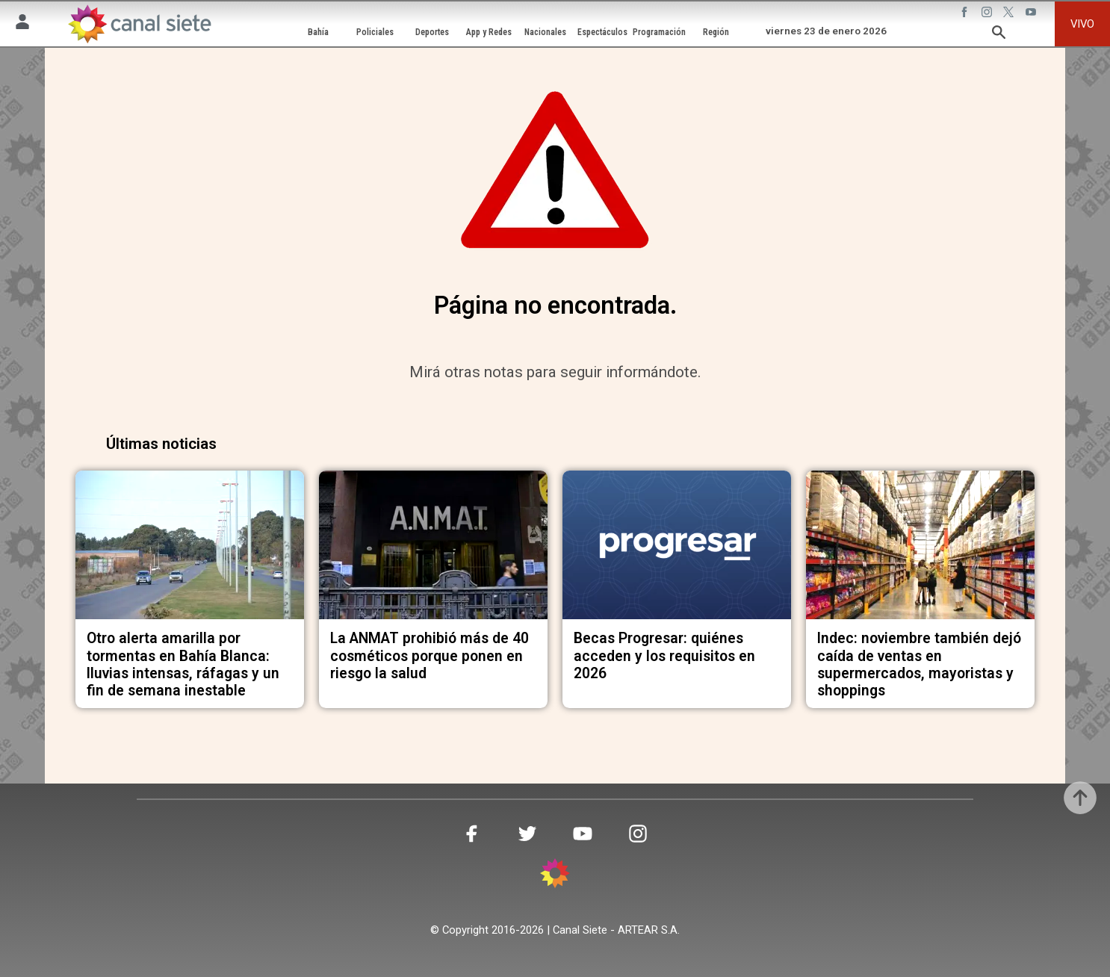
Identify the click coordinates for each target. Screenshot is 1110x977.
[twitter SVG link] (1009, 14)
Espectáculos (602, 32)
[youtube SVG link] (1032, 14)
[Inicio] (138, 24)
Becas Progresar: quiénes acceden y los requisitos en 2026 (664, 655)
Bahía (318, 32)
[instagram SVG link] (988, 14)
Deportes (432, 32)
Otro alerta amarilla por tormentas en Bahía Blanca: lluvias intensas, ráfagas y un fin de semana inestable (183, 664)
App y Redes (489, 32)
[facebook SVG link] (965, 14)
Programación (659, 32)
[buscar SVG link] (999, 34)
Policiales (375, 32)
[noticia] (189, 545)
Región (716, 32)
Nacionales (545, 32)
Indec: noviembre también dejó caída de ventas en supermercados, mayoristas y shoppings (919, 664)
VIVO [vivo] (1082, 24)
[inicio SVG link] (555, 875)
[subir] (1080, 797)
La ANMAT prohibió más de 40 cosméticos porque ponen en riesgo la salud (429, 655)
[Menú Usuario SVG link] (22, 24)
